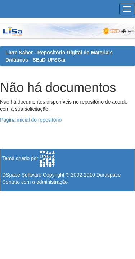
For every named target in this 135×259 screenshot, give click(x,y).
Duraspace (108, 175)
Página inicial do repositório (31, 120)
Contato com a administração (35, 182)
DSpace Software (21, 175)
